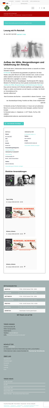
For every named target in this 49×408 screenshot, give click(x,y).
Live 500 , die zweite (8, 381)
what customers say (35, 1)
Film (5, 369)
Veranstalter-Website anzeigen (32, 145)
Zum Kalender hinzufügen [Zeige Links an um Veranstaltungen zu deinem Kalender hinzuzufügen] (14, 123)
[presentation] (20, 186)
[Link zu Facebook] (39, 8)
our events (11, 1)
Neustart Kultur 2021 (8, 387)
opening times (24, 3)
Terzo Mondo (8, 154)
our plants (17, 1)
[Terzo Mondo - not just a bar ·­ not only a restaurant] (20, 8)
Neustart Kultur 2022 (8, 390)
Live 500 (5, 384)
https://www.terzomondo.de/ (16, 335)
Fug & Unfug (9, 199)
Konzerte (6, 363)
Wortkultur (12, 150)
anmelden (12, 347)
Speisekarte (7, 359)
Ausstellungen (8, 361)
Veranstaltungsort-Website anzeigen (14, 166)
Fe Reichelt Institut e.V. (30, 134)
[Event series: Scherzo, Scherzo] (24, 233)
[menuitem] (11, 1)
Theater (6, 365)
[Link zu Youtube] (44, 8)
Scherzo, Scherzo (10, 231)
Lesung (7, 150)
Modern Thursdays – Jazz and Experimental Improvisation (16, 393)
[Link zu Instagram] (42, 8)
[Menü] (32, 8)
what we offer (25, 1)
